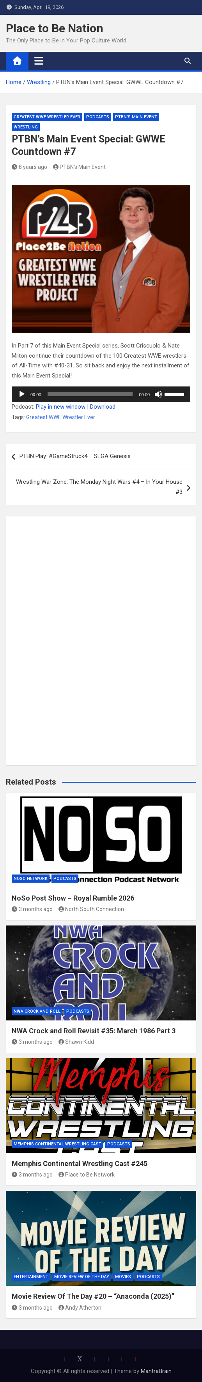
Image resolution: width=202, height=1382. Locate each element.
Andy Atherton (80, 1308)
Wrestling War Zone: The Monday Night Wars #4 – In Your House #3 (99, 486)
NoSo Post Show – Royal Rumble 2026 (73, 898)
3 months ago (32, 909)
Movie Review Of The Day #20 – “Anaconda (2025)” (93, 1296)
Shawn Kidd (76, 1042)
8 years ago (29, 167)
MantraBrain (156, 1371)
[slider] (90, 394)
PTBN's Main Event (136, 116)
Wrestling (26, 127)
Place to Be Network (86, 1174)
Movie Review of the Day (81, 1276)
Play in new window (60, 406)
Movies (123, 1276)
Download (102, 406)
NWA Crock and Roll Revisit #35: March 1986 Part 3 (93, 1031)
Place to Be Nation (54, 28)
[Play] (22, 394)
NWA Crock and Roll (37, 1011)
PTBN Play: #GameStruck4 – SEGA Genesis (75, 456)
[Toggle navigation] (38, 61)
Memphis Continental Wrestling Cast (57, 1144)
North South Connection (91, 909)
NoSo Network (31, 878)
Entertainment (31, 1276)
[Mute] (158, 394)
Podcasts (97, 116)
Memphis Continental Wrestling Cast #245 (79, 1163)
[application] (101, 394)
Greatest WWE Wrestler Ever (47, 116)
